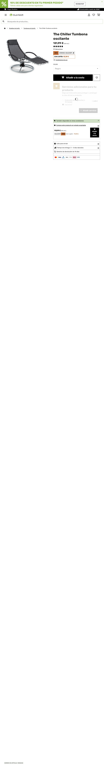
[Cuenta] (89, 15)
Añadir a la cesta (73, 77)
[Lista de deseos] (93, 15)
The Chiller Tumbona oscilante (48, 28)
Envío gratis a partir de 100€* (90, 9)
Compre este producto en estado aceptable (71, 125)
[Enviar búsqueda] (3, 21)
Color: (55, 64)
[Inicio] (6, 28)
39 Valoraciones (58, 49)
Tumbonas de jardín (30, 28)
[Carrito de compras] (98, 15)
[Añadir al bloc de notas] (97, 77)
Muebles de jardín (14, 28)
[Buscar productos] (52, 21)
